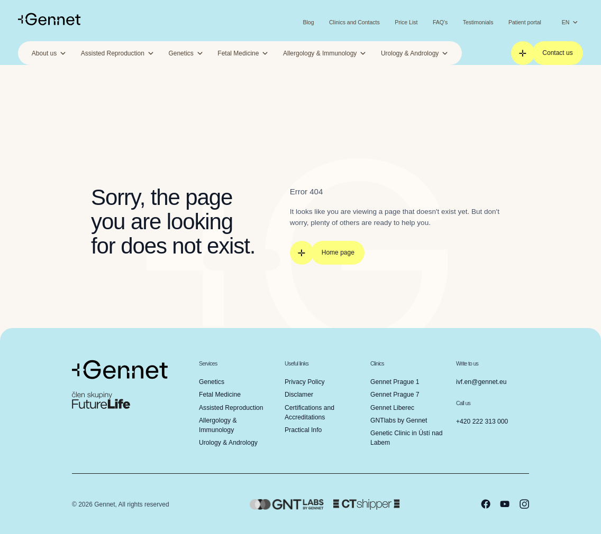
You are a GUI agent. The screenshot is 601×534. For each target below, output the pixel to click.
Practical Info (303, 429)
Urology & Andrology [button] (414, 53)
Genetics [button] (185, 53)
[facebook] (486, 503)
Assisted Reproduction (230, 407)
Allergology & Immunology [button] (324, 53)
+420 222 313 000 (481, 421)
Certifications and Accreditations (309, 412)
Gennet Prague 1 (394, 382)
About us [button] (49, 53)
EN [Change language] (570, 22)
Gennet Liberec (392, 407)
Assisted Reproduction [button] (117, 53)
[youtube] (505, 503)
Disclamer (299, 394)
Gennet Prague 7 (394, 394)
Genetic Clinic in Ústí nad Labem (406, 437)
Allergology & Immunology (217, 424)
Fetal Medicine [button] (242, 53)
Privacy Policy (304, 382)
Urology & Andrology (228, 442)
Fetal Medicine (219, 394)
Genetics (211, 382)
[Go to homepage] (49, 19)
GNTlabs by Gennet (398, 420)
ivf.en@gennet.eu (481, 382)
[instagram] (524, 503)
